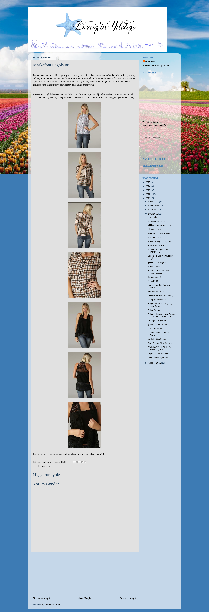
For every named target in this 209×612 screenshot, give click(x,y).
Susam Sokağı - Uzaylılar (159, 241)
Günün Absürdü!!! (156, 291)
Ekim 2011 (153, 210)
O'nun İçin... (153, 217)
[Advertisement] (84, 574)
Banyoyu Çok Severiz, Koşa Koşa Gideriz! (160, 304)
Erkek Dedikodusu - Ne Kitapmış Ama (158, 271)
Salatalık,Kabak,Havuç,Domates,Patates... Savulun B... (161, 315)
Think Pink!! (153, 281)
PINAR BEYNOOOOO (158, 245)
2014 (148, 186)
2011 (148, 198)
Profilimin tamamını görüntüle (156, 65)
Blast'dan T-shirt (155, 237)
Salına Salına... (155, 310)
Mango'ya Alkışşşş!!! (157, 299)
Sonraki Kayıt (41, 598)
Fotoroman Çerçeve (157, 221)
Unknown (150, 61)
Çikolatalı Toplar (155, 229)
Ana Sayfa (85, 598)
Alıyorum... (46, 466)
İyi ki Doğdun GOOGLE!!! (159, 225)
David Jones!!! (154, 277)
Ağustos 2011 (154, 363)
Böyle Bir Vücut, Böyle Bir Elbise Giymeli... (159, 348)
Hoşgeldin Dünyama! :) (158, 358)
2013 (148, 190)
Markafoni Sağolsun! (157, 339)
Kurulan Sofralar (155, 328)
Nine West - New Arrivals (159, 233)
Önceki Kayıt (128, 598)
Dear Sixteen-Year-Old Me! (160, 343)
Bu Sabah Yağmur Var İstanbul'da (158, 250)
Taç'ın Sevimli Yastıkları (158, 353)
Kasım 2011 (154, 206)
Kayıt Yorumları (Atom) (50, 605)
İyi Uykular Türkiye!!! (157, 262)
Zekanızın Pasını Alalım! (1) (160, 295)
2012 (148, 194)
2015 (148, 182)
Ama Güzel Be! (154, 266)
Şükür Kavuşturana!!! (157, 324)
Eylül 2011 (153, 214)
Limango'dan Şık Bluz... (158, 320)
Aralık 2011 (153, 202)
